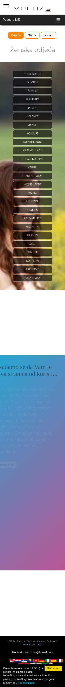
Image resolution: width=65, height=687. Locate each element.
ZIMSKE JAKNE (32, 278)
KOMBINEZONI (32, 142)
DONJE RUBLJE (32, 74)
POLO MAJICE (32, 218)
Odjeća (16, 35)
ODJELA (32, 210)
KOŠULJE (32, 133)
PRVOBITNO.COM (32, 644)
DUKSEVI (32, 82)
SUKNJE (32, 252)
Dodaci (48, 35)
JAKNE (32, 125)
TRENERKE (32, 269)
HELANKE (32, 116)
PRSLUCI (32, 235)
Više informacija (25, 682)
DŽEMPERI (32, 91)
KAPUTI (32, 167)
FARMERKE (32, 99)
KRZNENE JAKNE (32, 176)
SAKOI (32, 243)
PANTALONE (32, 227)
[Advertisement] (32, 322)
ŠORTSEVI (32, 261)
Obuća (32, 35)
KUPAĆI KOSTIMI (32, 159)
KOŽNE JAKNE (32, 184)
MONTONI (32, 201)
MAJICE (32, 192)
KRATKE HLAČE (32, 150)
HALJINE (32, 108)
